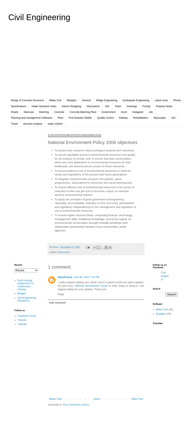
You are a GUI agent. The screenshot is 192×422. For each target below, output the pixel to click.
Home (96, 399)
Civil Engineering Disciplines (27, 299)
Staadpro (72, 100)
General (86, 100)
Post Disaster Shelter (80, 117)
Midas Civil (55, 100)
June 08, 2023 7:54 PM (86, 277)
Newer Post (55, 399)
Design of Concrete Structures (27, 100)
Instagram (137, 112)
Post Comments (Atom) (76, 404)
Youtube (22, 320)
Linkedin (22, 324)
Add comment (57, 302)
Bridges (22, 293)
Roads (14, 112)
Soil (173, 117)
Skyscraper (159, 117)
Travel (14, 123)
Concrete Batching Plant (83, 112)
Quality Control (105, 117)
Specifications (18, 106)
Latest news (161, 100)
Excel (124, 112)
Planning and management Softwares (31, 117)
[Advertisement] (96, 62)
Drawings (132, 106)
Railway (123, 117)
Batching (44, 112)
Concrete (59, 112)
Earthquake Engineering (136, 100)
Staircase (29, 112)
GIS (107, 106)
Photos (177, 100)
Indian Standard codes (44, 106)
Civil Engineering (39, 17)
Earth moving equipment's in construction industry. (25, 285)
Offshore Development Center (91, 285)
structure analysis (32, 123)
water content (55, 123)
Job (151, 112)
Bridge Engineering (106, 100)
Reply (61, 294)
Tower (118, 106)
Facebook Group (27, 315)
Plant (60, 117)
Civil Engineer (165, 276)
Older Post (137, 399)
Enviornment (109, 112)
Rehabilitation (140, 117)
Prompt (146, 106)
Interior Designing (71, 106)
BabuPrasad (65, 277)
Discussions (93, 106)
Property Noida (164, 106)
